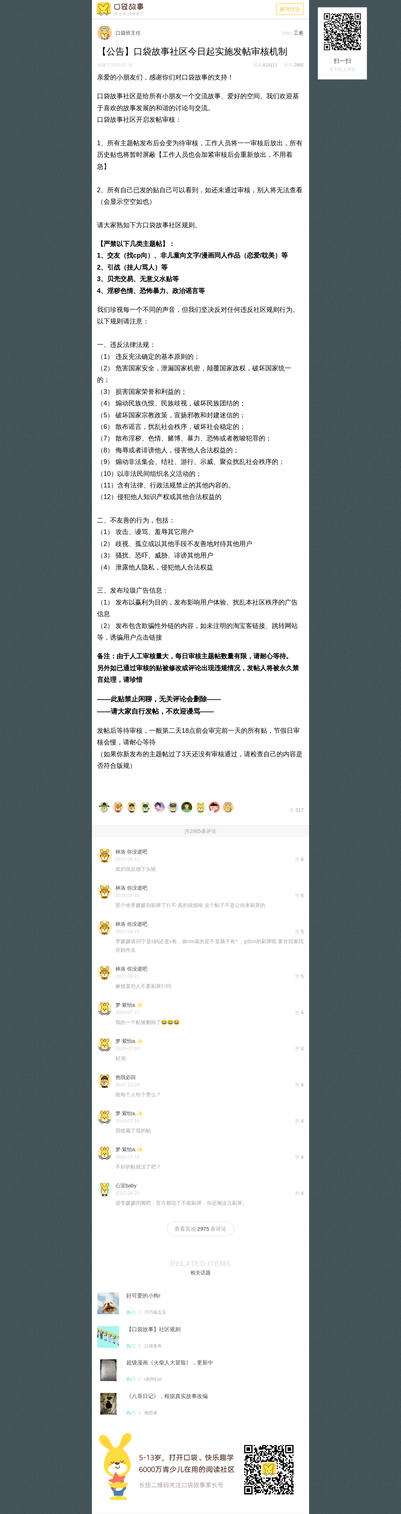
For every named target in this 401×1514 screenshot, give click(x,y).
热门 (130, 1312)
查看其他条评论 (200, 1229)
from (287, 33)
